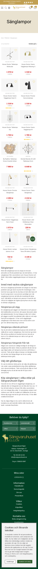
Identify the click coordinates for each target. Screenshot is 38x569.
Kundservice (8, 423)
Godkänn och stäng (25, 561)
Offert (6, 429)
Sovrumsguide (19, 489)
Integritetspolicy (19, 510)
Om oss (19, 492)
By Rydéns (10, 156)
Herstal (28, 156)
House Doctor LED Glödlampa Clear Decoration (28, 222)
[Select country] (9, 8)
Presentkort (19, 496)
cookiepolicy (12, 556)
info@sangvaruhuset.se (19, 457)
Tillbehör (7, 38)
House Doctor (9, 61)
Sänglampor (13, 38)
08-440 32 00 (20, 455)
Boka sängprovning (19, 519)
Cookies (19, 504)
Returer (23, 429)
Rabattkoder (19, 486)
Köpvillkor (19, 507)
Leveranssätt (25, 423)
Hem (2, 38)
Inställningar (10, 561)
